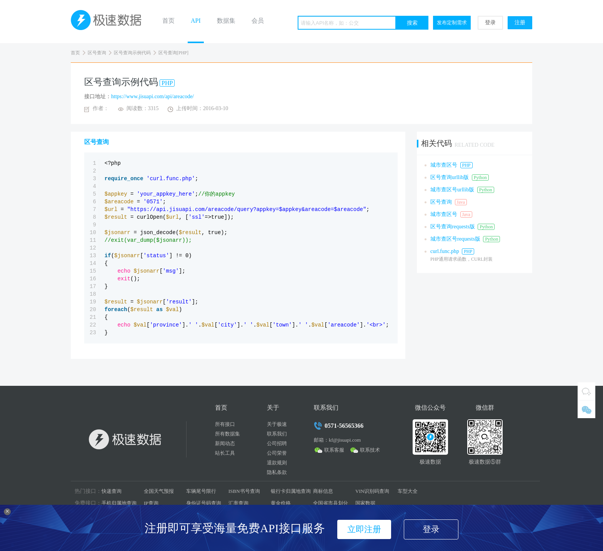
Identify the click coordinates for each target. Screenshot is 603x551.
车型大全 (408, 491)
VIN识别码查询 (372, 491)
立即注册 (364, 529)
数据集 (226, 20)
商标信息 (323, 491)
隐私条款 (277, 472)
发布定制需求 (452, 22)
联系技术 (370, 450)
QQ (586, 391)
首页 (168, 20)
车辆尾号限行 (201, 491)
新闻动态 (225, 443)
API (196, 20)
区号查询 (97, 52)
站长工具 (225, 453)
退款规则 (277, 463)
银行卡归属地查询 (291, 491)
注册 (520, 22)
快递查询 (112, 491)
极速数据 (109, 21)
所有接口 (225, 424)
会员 (258, 20)
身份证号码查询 (203, 503)
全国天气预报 (159, 491)
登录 (490, 22)
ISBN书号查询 (244, 491)
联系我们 (277, 434)
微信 (586, 409)
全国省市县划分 (330, 503)
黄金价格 (281, 503)
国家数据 (365, 503)
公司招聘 (277, 443)
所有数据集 (227, 434)
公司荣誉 (277, 453)
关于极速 (277, 424)
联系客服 (334, 450)
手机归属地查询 (119, 503)
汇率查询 (238, 503)
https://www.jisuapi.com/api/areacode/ (152, 96)
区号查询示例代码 (132, 52)
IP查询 (151, 503)
